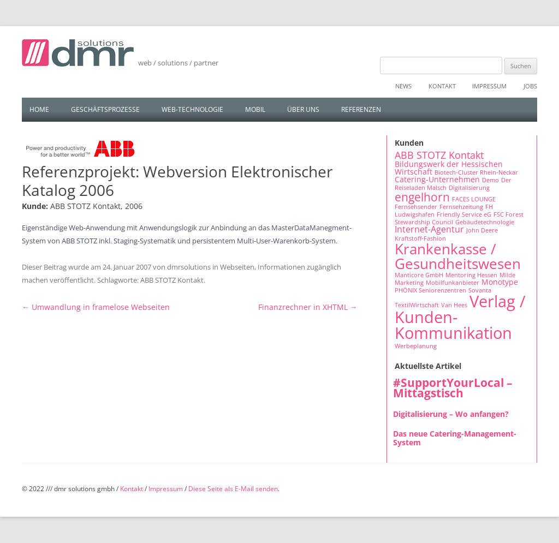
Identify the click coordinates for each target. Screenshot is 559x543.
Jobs (530, 86)
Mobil (255, 109)
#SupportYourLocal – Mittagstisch (453, 388)
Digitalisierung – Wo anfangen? (451, 414)
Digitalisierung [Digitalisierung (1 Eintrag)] (469, 188)
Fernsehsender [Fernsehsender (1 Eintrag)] (416, 207)
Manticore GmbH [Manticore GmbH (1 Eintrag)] (419, 275)
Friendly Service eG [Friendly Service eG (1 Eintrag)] (464, 214)
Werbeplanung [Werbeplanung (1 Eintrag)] (416, 346)
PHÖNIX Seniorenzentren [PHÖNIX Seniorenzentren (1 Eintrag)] (430, 290)
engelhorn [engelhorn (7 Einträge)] (422, 197)
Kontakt (442, 86)
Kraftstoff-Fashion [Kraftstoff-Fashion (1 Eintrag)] (420, 238)
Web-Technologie (192, 109)
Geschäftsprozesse (105, 109)
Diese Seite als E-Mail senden (233, 488)
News (403, 86)
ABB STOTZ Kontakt (172, 280)
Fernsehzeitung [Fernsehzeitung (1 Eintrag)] (461, 207)
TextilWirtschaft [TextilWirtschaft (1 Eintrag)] (417, 305)
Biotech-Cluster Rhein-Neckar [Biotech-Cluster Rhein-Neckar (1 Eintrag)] (476, 172)
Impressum (489, 86)
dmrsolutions (189, 267)
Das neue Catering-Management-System (454, 437)
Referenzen (361, 109)
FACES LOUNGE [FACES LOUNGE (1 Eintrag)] (474, 199)
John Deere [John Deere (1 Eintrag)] (482, 230)
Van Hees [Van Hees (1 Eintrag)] (454, 305)
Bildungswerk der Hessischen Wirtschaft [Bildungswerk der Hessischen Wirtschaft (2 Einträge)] (449, 168)
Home (39, 109)
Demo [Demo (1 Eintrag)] (490, 180)
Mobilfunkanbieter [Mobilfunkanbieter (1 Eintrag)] (452, 283)
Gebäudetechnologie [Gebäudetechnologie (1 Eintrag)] (484, 222)
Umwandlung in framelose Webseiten (96, 307)
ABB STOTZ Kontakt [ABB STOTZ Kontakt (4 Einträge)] (439, 155)
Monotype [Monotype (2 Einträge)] (499, 282)
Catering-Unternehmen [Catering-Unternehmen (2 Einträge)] (437, 179)
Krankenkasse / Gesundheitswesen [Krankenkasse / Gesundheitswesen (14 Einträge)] (458, 256)
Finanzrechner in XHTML (308, 307)
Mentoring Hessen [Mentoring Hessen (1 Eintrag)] (471, 275)
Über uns (303, 109)
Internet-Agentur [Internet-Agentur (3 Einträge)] (429, 229)
